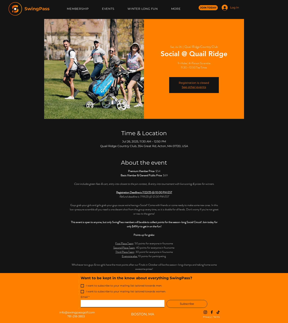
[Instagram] (205, 312)
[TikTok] (218, 312)
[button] (143, 8)
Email (85, 297)
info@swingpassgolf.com (77, 312)
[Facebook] (211, 312)
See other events (194, 87)
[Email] (121, 303)
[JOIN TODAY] (208, 7)
